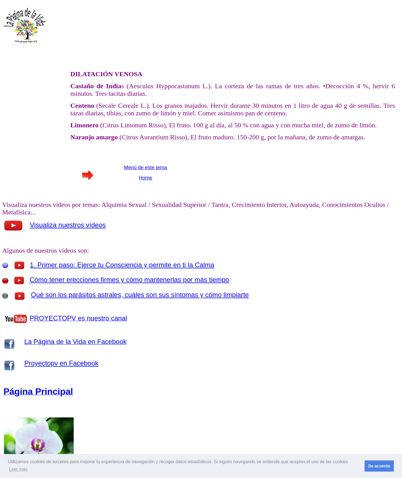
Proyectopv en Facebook (61, 363)
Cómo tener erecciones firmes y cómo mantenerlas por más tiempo (129, 279)
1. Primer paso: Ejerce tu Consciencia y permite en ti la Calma (122, 265)
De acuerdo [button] (379, 466)
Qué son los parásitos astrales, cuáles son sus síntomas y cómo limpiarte (140, 294)
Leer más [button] (18, 469)
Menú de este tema (145, 167)
